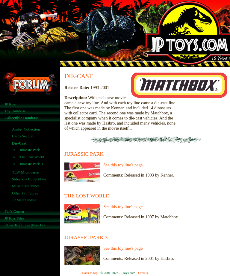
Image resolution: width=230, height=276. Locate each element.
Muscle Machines (26, 186)
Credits (143, 273)
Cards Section (23, 136)
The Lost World (31, 157)
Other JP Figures (25, 193)
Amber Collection (26, 129)
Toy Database (15, 111)
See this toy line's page (123, 164)
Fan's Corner (14, 211)
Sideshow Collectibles (29, 179)
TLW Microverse (25, 172)
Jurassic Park (29, 150)
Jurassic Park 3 (31, 164)
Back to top (90, 273)
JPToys (10, 104)
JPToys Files (14, 218)
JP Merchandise (24, 200)
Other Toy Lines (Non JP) (24, 225)
